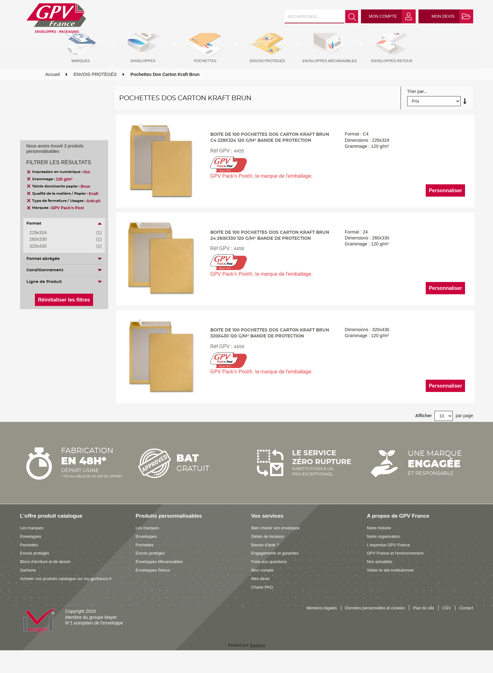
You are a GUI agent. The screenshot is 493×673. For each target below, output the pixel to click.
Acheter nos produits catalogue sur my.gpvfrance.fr (70, 594)
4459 (237, 363)
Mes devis (261, 594)
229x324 (61, 232)
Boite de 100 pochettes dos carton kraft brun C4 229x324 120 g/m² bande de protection (267, 155)
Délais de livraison (269, 552)
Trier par (415, 103)
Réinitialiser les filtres (64, 299)
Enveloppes (32, 552)
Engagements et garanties (277, 569)
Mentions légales (309, 624)
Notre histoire (380, 544)
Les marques (33, 544)
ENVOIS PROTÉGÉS (95, 86)
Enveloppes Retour (155, 586)
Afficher (423, 431)
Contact (465, 624)
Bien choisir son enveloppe (278, 544)
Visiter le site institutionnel (392, 586)
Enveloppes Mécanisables (162, 577)
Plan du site (420, 624)
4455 (237, 171)
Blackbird (257, 661)
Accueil (52, 86)
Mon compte (263, 586)
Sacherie (29, 586)
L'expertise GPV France (390, 560)
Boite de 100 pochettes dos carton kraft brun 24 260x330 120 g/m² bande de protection (267, 254)
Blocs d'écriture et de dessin (48, 577)
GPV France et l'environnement (398, 569)
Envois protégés (36, 569)
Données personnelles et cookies (367, 624)
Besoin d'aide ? (266, 560)
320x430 (61, 246)
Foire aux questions (271, 577)
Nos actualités (381, 577)
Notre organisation (385, 552)
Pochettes (30, 560)
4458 (237, 271)
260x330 (61, 239)
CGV (445, 624)
